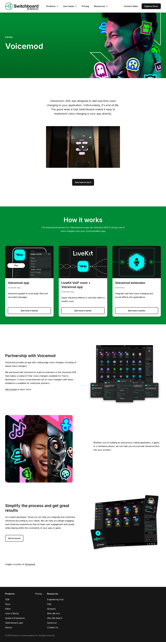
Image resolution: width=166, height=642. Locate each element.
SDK (7, 599)
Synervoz (52, 622)
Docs (7, 604)
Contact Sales (131, 6)
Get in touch (11, 389)
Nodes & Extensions (15, 618)
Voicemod (30, 564)
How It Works (12, 613)
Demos (8, 627)
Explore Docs (151, 6)
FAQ (49, 604)
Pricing (85, 6)
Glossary (51, 608)
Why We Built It (54, 618)
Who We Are (53, 613)
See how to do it (83, 182)
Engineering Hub (55, 599)
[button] (83, 147)
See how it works (29, 310)
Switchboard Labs (14, 622)
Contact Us (52, 627)
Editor (8, 608)
